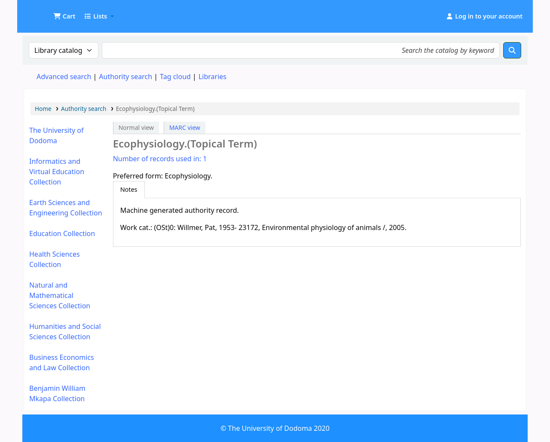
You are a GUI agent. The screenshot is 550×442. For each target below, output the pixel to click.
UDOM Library (45, 12)
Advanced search (64, 76)
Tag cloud (175, 76)
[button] (64, 16)
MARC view (184, 127)
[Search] (512, 50)
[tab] (129, 189)
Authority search (125, 76)
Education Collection (62, 233)
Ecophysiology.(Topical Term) (155, 108)
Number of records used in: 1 (160, 158)
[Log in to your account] (484, 16)
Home (43, 108)
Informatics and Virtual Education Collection (56, 172)
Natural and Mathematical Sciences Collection (59, 295)
